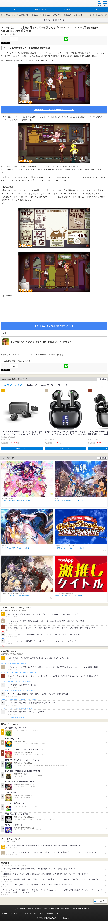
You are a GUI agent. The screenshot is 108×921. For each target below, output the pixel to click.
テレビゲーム (62, 385)
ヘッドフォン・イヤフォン (13, 385)
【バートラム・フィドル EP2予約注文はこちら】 (54, 110)
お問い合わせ (20, 909)
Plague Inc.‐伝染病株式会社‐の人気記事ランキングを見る (19, 699)
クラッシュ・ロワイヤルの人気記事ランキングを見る (18, 690)
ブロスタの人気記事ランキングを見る (13, 717)
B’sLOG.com (86, 909)
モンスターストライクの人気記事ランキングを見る (17, 708)
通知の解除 (65, 909)
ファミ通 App (9, 3)
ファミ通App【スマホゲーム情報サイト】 (15, 15)
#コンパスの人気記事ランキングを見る (14, 663)
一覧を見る (102, 379)
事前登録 (47, 20)
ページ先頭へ (101, 901)
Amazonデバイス (47, 385)
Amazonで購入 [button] (21, 448)
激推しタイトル (58, 20)
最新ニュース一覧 (38, 15)
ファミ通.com (75, 909)
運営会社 (38, 909)
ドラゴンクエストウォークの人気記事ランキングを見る (19, 672)
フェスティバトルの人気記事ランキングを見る (16, 681)
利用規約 (29, 909)
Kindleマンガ (32, 385)
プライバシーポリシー (51, 909)
